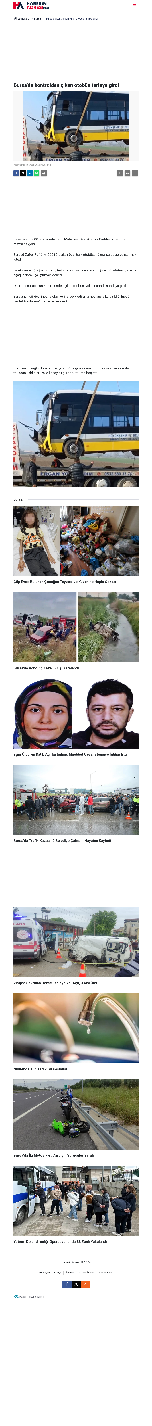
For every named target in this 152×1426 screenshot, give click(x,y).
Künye (58, 1272)
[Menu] (135, 5)
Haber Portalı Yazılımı (31, 1296)
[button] (120, 173)
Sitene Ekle (105, 1272)
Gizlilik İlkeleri (86, 1272)
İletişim (70, 1272)
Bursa (37, 18)
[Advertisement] (76, 51)
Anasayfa (21, 18)
